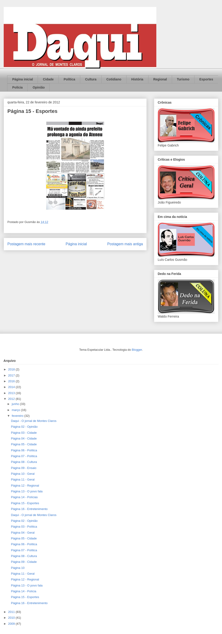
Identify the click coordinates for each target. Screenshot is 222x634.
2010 (12, 617)
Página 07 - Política (24, 456)
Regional (160, 79)
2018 (12, 369)
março (16, 410)
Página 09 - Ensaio (23, 468)
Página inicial (22, 79)
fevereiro (18, 415)
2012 (12, 399)
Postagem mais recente (26, 244)
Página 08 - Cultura (24, 462)
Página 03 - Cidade (24, 432)
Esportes (206, 79)
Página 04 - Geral (22, 532)
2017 (12, 375)
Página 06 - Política (24, 450)
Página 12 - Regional (25, 485)
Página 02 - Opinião (24, 426)
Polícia (17, 87)
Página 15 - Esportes (25, 503)
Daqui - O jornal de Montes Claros (33, 421)
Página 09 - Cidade (24, 562)
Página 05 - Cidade (24, 444)
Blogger (137, 349)
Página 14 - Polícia (23, 591)
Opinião (39, 87)
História (137, 79)
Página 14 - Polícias (24, 497)
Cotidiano (113, 79)
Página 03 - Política (24, 526)
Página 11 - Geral (22, 479)
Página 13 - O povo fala (27, 491)
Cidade (48, 79)
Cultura (90, 79)
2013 (12, 393)
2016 (12, 381)
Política (69, 79)
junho (16, 404)
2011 (12, 612)
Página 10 (18, 568)
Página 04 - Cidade (24, 438)
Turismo (183, 79)
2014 (12, 387)
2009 (12, 623)
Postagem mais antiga (125, 244)
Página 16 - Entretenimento (29, 509)
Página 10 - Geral (22, 473)
